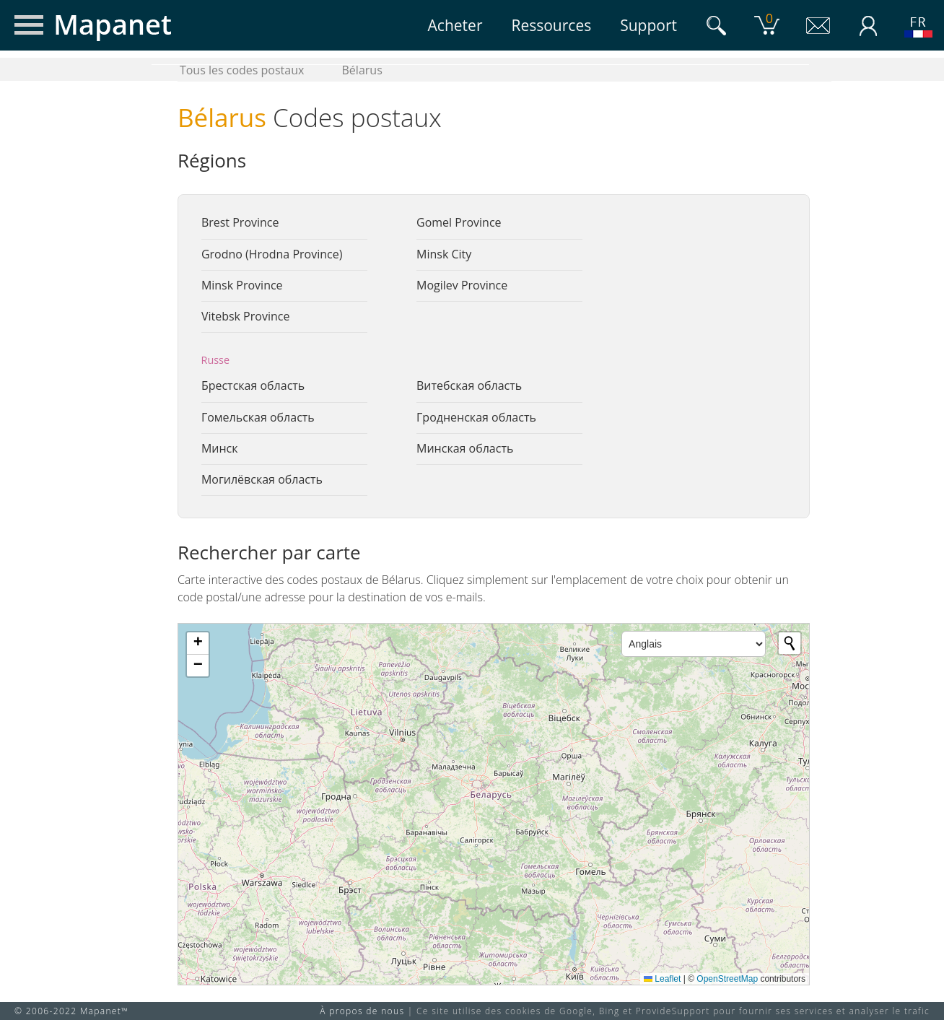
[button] (198, 643)
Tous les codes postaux (242, 70)
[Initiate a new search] (789, 643)
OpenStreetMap (727, 979)
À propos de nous (362, 1011)
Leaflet (662, 979)
